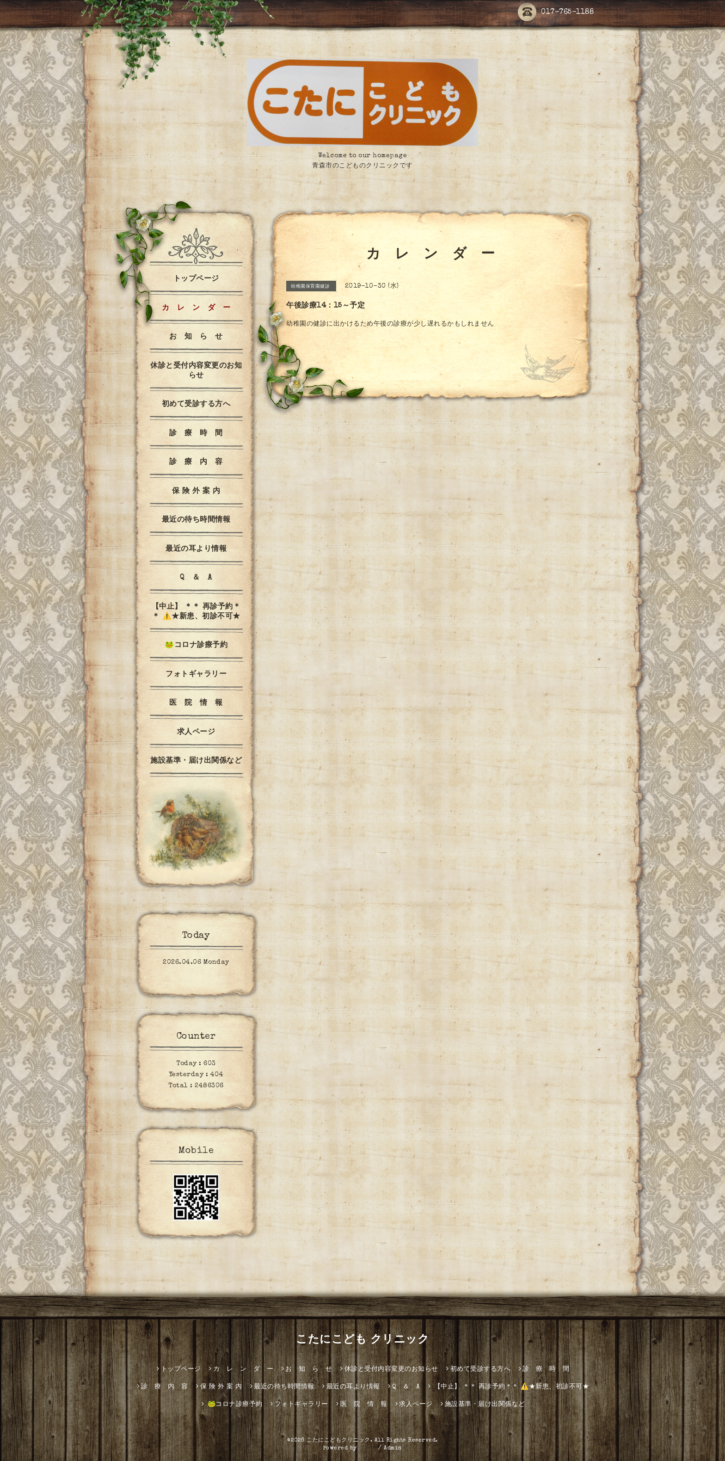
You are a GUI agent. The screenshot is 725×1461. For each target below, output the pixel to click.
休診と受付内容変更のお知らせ (196, 371)
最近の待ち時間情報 (196, 520)
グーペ (367, 1448)
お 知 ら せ (196, 337)
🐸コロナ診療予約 (196, 645)
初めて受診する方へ (196, 404)
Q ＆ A (196, 578)
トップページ (196, 279)
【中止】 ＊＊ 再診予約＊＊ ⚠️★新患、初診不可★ (196, 612)
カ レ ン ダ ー (196, 308)
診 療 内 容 (196, 462)
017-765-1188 (556, 12)
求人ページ (196, 732)
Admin (393, 1448)
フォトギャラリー (196, 674)
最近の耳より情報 (196, 549)
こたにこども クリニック (362, 1340)
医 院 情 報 (196, 703)
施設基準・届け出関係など (196, 761)
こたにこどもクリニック (338, 1440)
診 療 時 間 (196, 434)
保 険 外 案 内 (196, 491)
